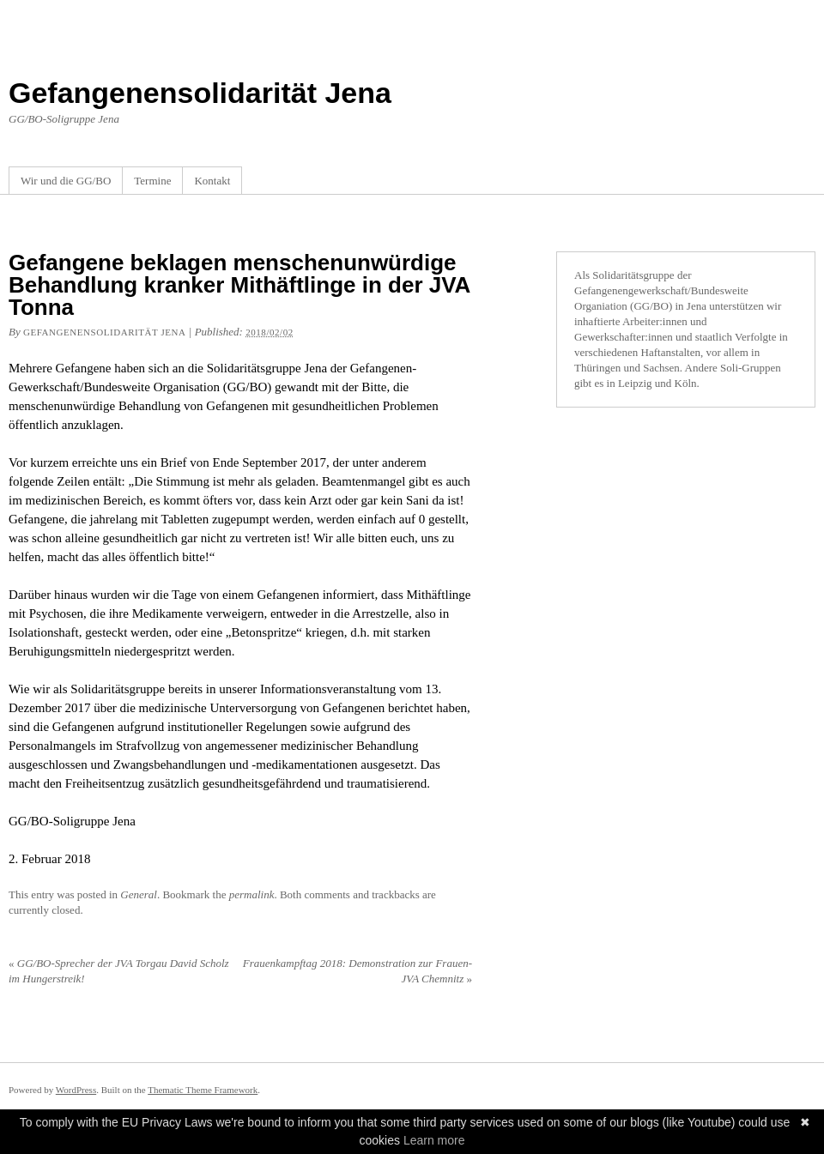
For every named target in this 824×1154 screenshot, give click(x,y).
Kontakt (212, 180)
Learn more (434, 1140)
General (138, 894)
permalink (252, 894)
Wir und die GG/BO (66, 180)
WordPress (76, 1090)
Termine (152, 180)
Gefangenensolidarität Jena (200, 92)
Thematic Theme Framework (203, 1090)
